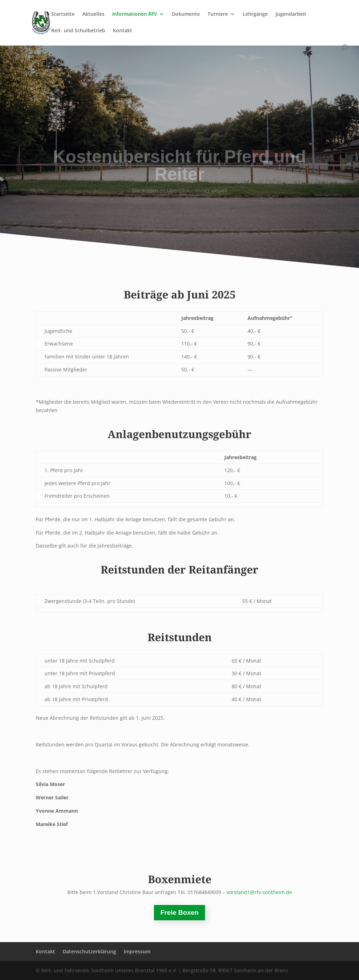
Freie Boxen (180, 912)
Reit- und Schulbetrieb (78, 31)
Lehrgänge (255, 14)
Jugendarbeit (291, 14)
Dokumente (186, 14)
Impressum (137, 951)
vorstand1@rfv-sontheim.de (259, 892)
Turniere (218, 14)
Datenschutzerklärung (89, 951)
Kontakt (122, 31)
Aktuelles (93, 14)
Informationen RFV (134, 14)
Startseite (63, 14)
